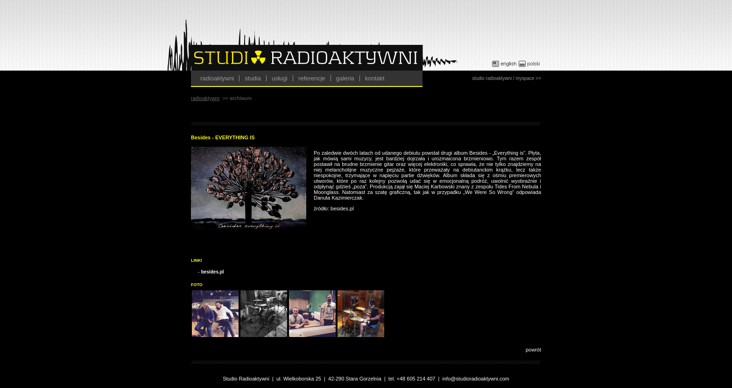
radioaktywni (217, 78)
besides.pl (212, 271)
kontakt (375, 78)
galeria (345, 78)
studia (253, 78)
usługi (280, 78)
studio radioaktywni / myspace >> (506, 78)
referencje (311, 78)
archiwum (241, 98)
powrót (533, 349)
